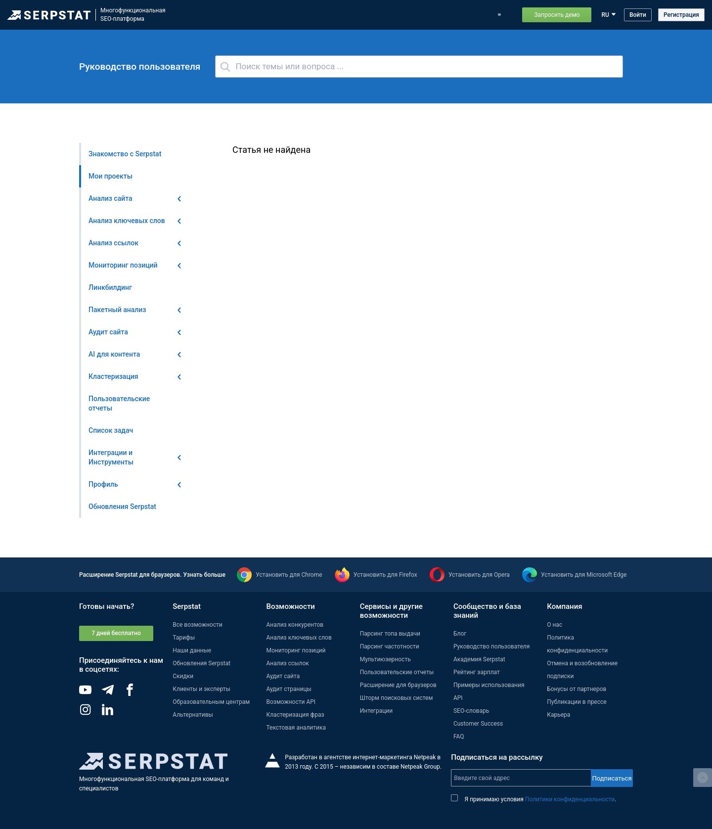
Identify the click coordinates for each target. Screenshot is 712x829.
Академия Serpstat (479, 659)
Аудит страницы (288, 689)
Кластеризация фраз (295, 714)
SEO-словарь (471, 710)
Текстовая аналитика (296, 727)
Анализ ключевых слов (298, 637)
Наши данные (192, 650)
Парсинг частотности (389, 646)
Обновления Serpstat (322, 14)
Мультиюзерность (385, 659)
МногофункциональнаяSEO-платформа (133, 14)
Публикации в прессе (577, 701)
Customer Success (478, 723)
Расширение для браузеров (398, 685)
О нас (554, 624)
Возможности (224, 14)
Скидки (183, 676)
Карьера (558, 714)
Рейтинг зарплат (476, 672)
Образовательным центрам (211, 701)
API (458, 697)
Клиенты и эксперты (201, 689)
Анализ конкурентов (294, 624)
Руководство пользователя (491, 646)
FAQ (458, 736)
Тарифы (395, 14)
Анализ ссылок (287, 663)
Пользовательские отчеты (397, 672)
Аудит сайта (283, 676)
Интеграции (376, 710)
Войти (637, 14)
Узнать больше (204, 574)
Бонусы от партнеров (576, 689)
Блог (367, 14)
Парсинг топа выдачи (390, 633)
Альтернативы (193, 714)
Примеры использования (451, 14)
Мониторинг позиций (295, 650)
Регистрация (681, 14)
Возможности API (290, 701)
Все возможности (197, 624)
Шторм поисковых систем (396, 697)
